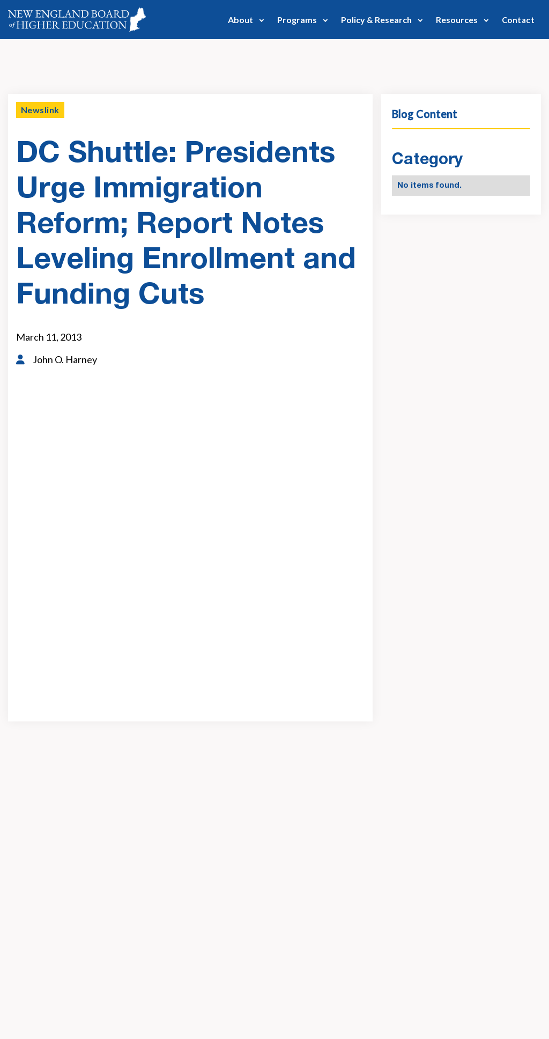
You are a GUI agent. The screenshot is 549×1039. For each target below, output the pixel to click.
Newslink (40, 110)
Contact (518, 20)
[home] (77, 20)
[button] (246, 19)
